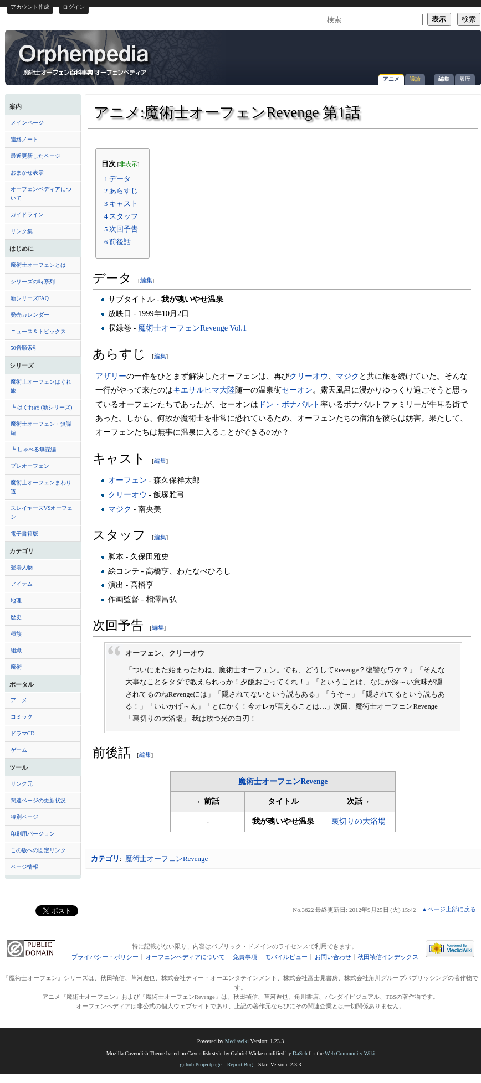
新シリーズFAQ (30, 298)
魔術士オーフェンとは (38, 265)
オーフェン (127, 480)
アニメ (391, 79)
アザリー (110, 376)
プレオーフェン (30, 466)
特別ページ (24, 817)
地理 (16, 600)
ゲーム (19, 750)
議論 (415, 79)
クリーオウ (308, 376)
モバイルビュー (286, 957)
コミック (22, 717)
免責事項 (245, 957)
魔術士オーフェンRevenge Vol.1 (192, 327)
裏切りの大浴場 (358, 821)
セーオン (297, 389)
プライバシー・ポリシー (105, 957)
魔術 (16, 667)
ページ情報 (24, 867)
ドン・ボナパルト (289, 404)
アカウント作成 (30, 7)
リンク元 (22, 784)
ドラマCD (23, 733)
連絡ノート (24, 139)
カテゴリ (105, 858)
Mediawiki (237, 1041)
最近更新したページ (35, 156)
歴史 (16, 617)
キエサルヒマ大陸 (204, 389)
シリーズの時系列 (33, 282)
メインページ (27, 123)
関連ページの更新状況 (38, 800)
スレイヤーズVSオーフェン (42, 512)
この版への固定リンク (38, 850)
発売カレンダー (30, 315)
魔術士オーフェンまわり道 (41, 486)
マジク (347, 376)
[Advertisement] (371, 112)
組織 (16, 650)
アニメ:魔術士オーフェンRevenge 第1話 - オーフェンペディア (84, 59)
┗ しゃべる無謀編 (34, 449)
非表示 (128, 164)
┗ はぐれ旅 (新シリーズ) (42, 407)
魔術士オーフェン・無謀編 (41, 428)
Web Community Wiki (350, 1053)
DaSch (300, 1053)
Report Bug (240, 1064)
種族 (16, 634)
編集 (443, 79)
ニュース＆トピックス (38, 331)
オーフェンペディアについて (41, 193)
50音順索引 (24, 348)
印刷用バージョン (33, 834)
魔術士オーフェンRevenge (283, 781)
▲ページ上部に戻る (448, 909)
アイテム (22, 584)
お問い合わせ (333, 957)
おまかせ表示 (27, 172)
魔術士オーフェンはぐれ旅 (41, 386)
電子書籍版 (24, 533)
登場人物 (22, 567)
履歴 (464, 79)
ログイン (74, 7)
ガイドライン (27, 215)
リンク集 (22, 231)
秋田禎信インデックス (387, 957)
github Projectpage (200, 1064)
